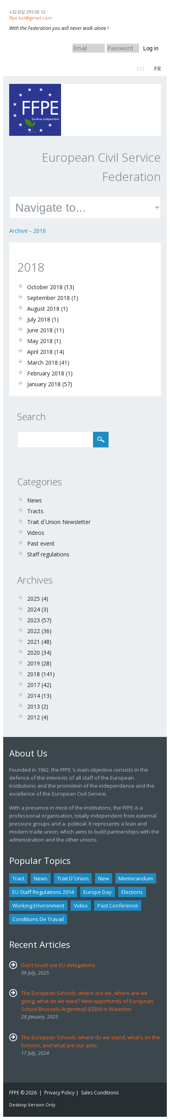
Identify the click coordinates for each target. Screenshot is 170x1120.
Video (81, 905)
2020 (33, 652)
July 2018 (38, 319)
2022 (33, 631)
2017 (33, 685)
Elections (132, 892)
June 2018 (40, 330)
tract (18, 878)
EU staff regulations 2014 (43, 892)
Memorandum (136, 878)
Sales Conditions (100, 1092)
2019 (33, 663)
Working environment (38, 905)
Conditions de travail (38, 919)
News (34, 500)
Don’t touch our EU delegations (58, 965)
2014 (33, 695)
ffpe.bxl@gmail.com (30, 18)
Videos (35, 532)
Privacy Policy (59, 1092)
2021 (33, 641)
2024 (33, 609)
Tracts (35, 511)
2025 (33, 598)
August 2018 (43, 308)
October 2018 (45, 287)
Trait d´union (73, 878)
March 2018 (42, 362)
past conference (117, 905)
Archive (18, 230)
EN (140, 68)
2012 (33, 717)
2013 (33, 706)
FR (157, 68)
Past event (41, 543)
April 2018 (40, 351)
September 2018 (48, 298)
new (103, 878)
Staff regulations (48, 554)
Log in (150, 48)
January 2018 (44, 384)
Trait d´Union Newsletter (59, 522)
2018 (39, 230)
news (40, 878)
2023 (33, 620)
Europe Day (97, 892)
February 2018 (45, 373)
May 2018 (40, 341)
